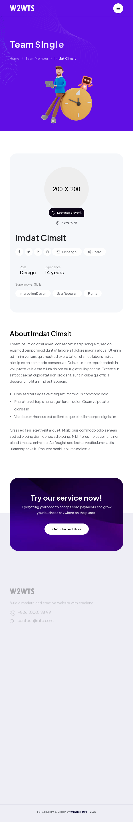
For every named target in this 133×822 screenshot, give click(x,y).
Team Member (37, 63)
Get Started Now (66, 529)
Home (14, 63)
